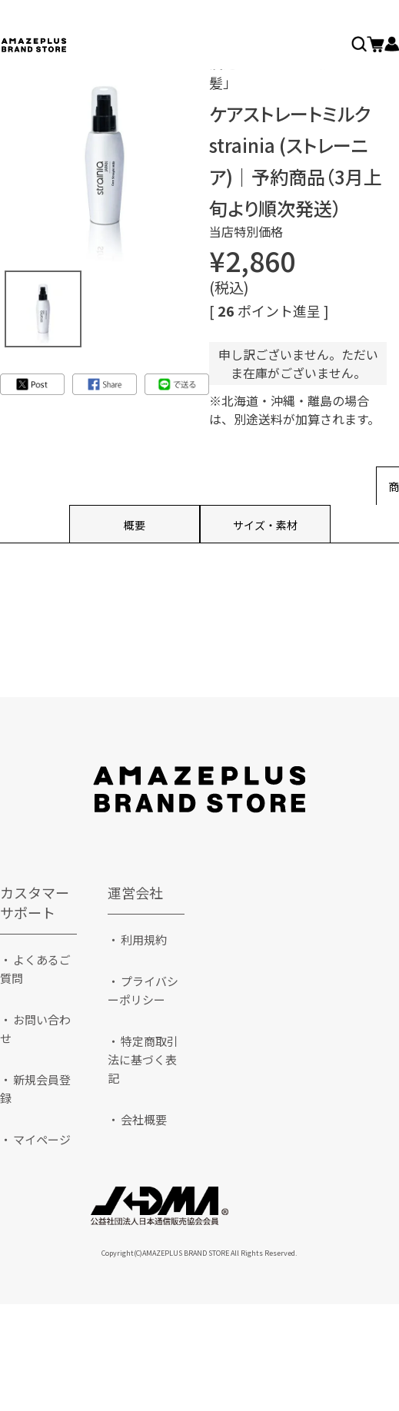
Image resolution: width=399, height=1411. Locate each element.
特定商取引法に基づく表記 (143, 1059)
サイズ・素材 (265, 525)
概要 (134, 525)
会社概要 (144, 1119)
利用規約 (144, 939)
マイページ (42, 1139)
